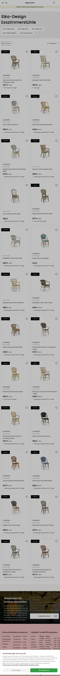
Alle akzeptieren (43, 670)
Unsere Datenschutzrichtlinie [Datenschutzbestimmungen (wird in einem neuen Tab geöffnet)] (10, 665)
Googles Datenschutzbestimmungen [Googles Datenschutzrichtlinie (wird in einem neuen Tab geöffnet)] (29, 665)
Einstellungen (16, 670)
